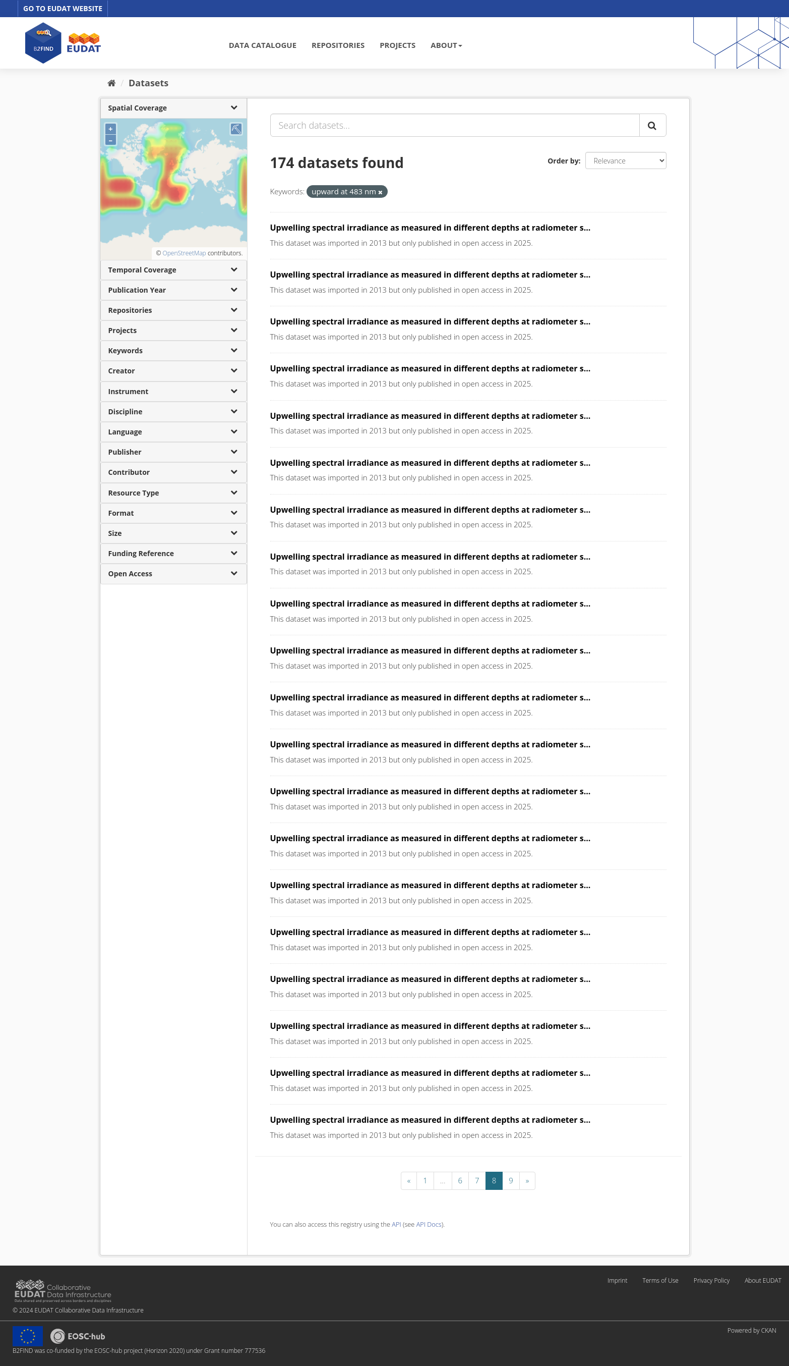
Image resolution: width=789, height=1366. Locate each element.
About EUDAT (763, 1280)
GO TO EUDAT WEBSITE (62, 8)
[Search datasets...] (455, 125)
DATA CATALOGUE (262, 45)
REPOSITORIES (338, 45)
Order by (563, 161)
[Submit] (652, 125)
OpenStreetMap (184, 253)
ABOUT (446, 45)
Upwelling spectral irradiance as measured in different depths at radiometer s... (430, 227)
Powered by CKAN (751, 1330)
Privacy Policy (712, 1280)
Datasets (148, 83)
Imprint (617, 1280)
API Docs (429, 1224)
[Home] (111, 83)
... (443, 1180)
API (396, 1224)
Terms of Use (660, 1280)
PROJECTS (397, 45)
